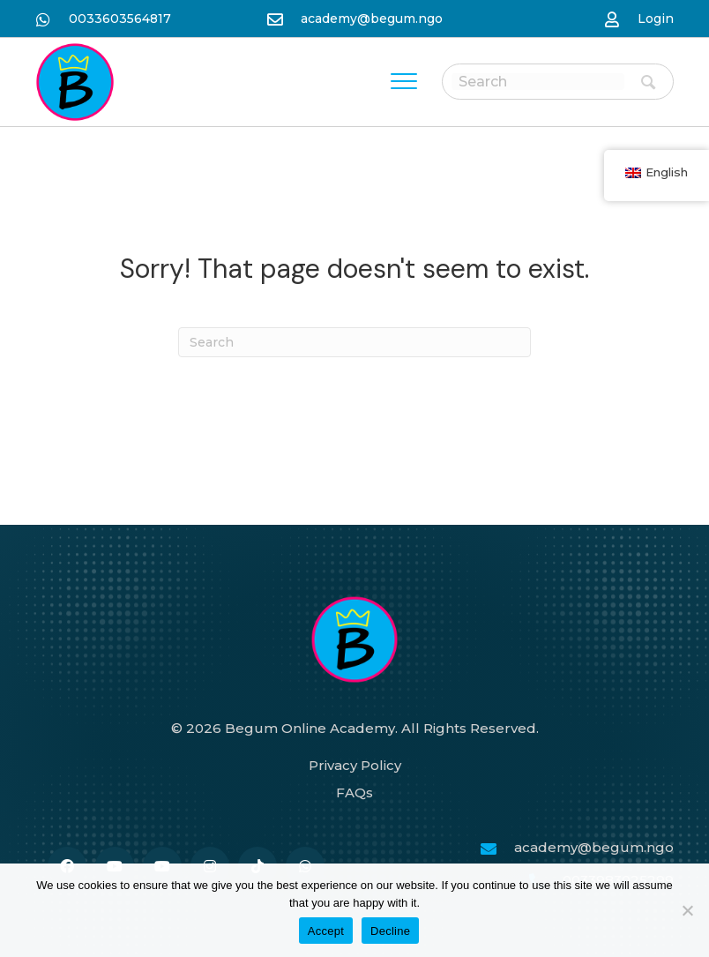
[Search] (354, 342)
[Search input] (538, 81)
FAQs (354, 792)
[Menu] (404, 82)
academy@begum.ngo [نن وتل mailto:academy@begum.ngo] (372, 18)
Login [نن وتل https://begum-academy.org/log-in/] (656, 18)
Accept (326, 931)
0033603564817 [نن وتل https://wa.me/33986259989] (120, 18)
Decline (390, 931)
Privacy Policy (355, 765)
